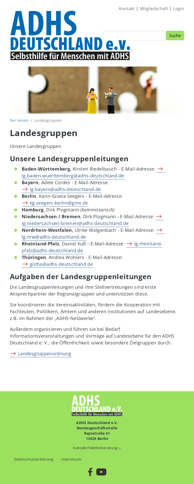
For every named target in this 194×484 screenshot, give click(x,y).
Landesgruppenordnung (44, 353)
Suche (175, 35)
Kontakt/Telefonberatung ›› (97, 447)
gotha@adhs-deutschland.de (61, 264)
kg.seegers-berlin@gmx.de (59, 203)
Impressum (71, 459)
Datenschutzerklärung (33, 459)
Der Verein (19, 120)
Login (178, 8)
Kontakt (127, 8)
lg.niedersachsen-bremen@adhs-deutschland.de (75, 223)
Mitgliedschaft (154, 8)
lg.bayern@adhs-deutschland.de (65, 189)
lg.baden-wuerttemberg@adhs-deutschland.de (73, 176)
